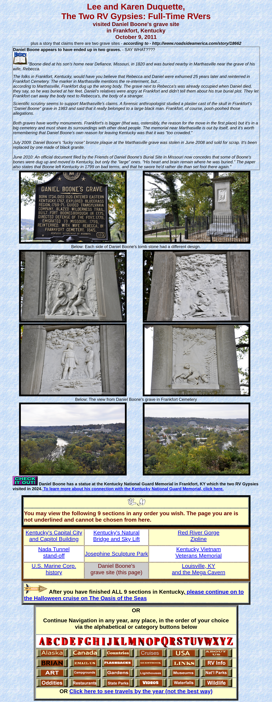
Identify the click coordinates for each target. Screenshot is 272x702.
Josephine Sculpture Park (116, 554)
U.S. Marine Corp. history (54, 569)
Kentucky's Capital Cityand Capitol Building (54, 535)
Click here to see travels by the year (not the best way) (140, 691)
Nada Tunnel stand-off (54, 552)
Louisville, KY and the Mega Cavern (198, 569)
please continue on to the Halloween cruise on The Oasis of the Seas (134, 595)
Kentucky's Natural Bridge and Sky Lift (116, 535)
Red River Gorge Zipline (198, 535)
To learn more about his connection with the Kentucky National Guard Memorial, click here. (133, 488)
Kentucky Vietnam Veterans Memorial (198, 552)
